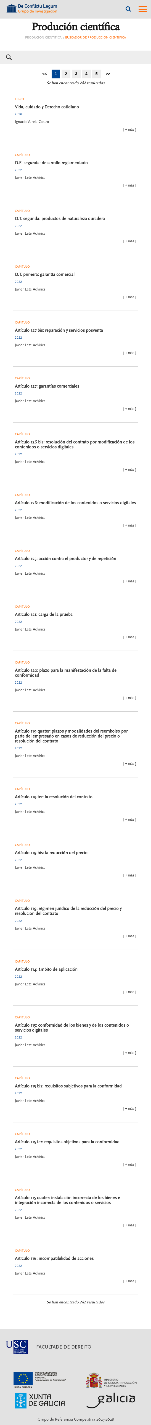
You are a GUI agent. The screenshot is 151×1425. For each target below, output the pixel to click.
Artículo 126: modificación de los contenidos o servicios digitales (75, 502)
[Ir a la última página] (107, 74)
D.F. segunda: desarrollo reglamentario (51, 162)
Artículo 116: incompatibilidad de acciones (54, 1258)
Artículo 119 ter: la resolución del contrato (53, 796)
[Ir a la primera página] (44, 74)
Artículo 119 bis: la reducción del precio (51, 852)
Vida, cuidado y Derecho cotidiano (47, 107)
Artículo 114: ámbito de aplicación (46, 969)
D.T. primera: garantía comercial (45, 274)
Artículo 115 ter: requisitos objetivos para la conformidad (67, 1141)
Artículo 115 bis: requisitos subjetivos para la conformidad (68, 1086)
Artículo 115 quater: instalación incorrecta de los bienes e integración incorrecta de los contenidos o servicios (67, 1200)
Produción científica (43, 37)
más (131, 129)
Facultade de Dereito (63, 1347)
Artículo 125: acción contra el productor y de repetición (65, 558)
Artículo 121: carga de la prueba (44, 614)
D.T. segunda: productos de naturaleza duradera (60, 218)
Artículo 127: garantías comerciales (47, 386)
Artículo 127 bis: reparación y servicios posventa (59, 330)
